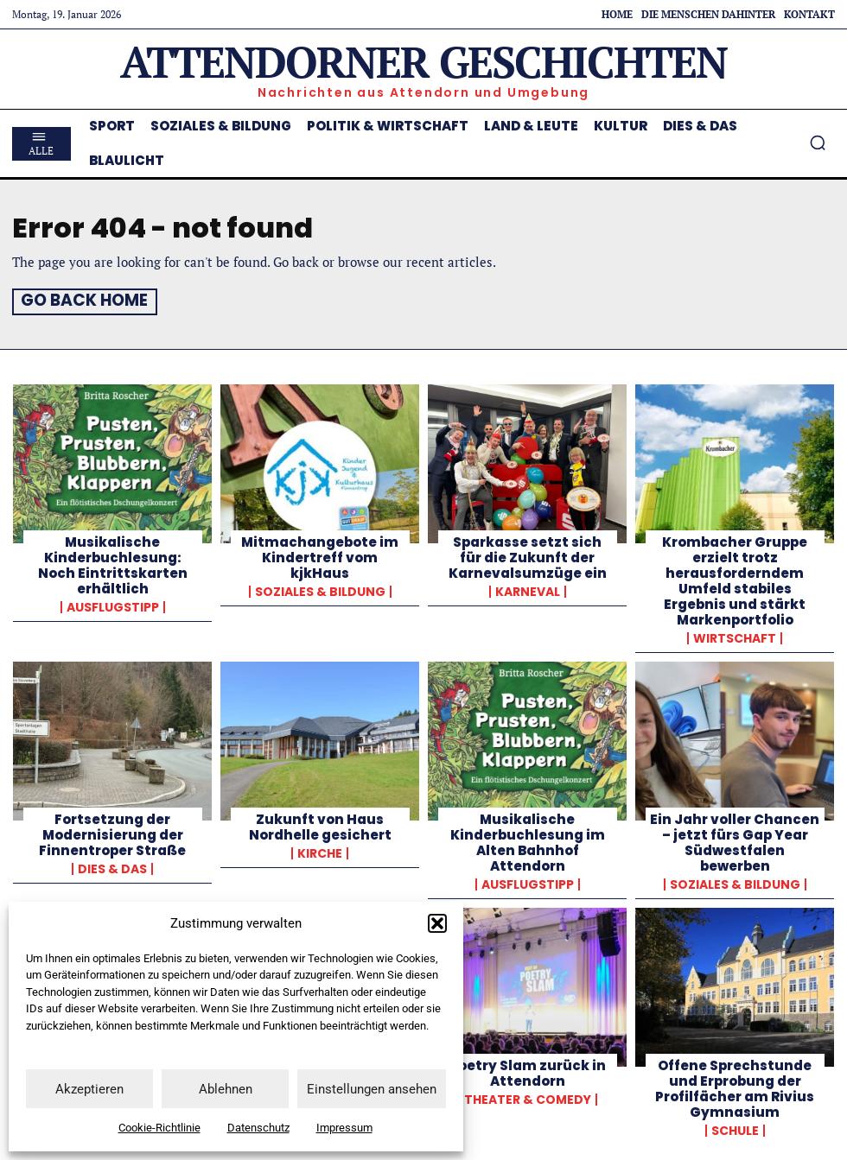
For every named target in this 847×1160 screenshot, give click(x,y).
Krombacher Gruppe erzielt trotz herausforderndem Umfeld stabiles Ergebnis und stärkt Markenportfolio (735, 578)
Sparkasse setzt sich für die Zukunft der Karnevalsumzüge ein (528, 555)
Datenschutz (258, 1127)
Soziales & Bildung (320, 589)
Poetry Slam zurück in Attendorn (527, 1070)
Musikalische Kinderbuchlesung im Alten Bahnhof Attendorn (527, 840)
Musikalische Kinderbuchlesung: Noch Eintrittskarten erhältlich (113, 562)
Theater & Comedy (527, 1097)
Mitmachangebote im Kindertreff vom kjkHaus (319, 555)
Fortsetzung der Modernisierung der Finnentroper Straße (112, 832)
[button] (437, 923)
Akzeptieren (89, 1089)
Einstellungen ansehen (371, 1089)
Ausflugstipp (113, 605)
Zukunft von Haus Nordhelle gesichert (320, 824)
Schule (735, 1128)
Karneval (527, 589)
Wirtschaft (734, 636)
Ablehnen (225, 1089)
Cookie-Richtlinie (159, 1127)
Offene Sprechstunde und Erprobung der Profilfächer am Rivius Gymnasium (734, 1086)
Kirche (319, 851)
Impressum (344, 1127)
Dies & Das (112, 866)
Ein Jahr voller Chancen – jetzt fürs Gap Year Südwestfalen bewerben (734, 840)
